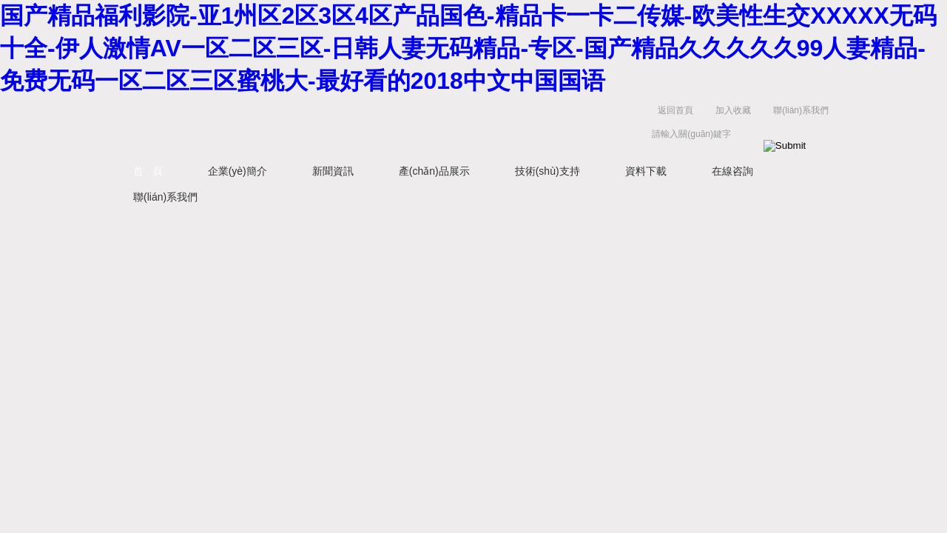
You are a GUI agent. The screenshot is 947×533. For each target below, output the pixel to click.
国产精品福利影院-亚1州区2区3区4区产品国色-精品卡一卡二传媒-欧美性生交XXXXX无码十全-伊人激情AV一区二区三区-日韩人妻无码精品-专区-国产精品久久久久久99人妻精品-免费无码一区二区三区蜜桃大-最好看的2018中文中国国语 (468, 48)
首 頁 (148, 171)
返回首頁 (675, 110)
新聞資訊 (333, 171)
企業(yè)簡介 (237, 171)
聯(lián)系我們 (801, 110)
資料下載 (646, 171)
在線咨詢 (732, 171)
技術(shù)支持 (547, 171)
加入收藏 (733, 110)
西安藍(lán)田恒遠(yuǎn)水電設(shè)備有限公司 (277, 125)
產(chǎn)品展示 (434, 171)
